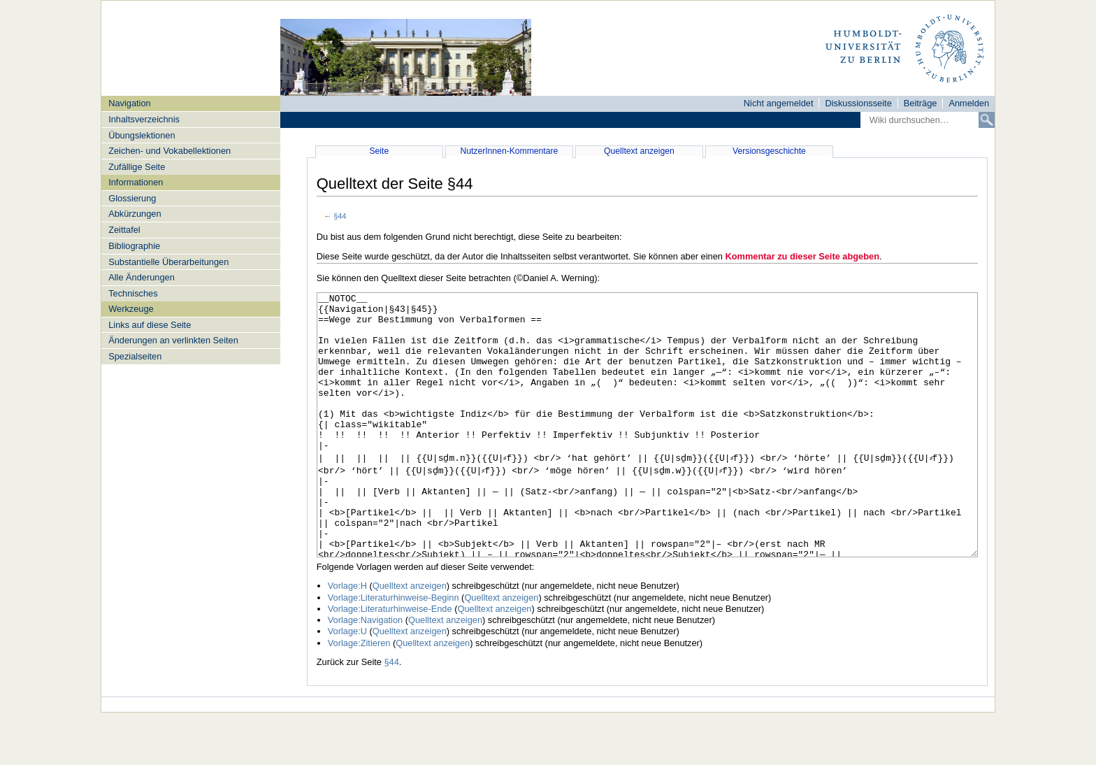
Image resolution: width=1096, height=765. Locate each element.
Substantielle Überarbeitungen (168, 262)
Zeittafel (124, 229)
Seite (379, 151)
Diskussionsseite (858, 103)
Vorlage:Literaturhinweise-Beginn (393, 650)
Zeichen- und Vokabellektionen (169, 150)
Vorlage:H (347, 638)
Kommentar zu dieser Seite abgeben (802, 256)
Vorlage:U (347, 683)
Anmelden (969, 103)
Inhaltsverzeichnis (144, 119)
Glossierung (132, 198)
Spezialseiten (134, 356)
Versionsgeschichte (769, 151)
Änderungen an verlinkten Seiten (173, 340)
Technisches (132, 293)
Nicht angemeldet (779, 103)
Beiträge (920, 103)
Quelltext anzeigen (639, 151)
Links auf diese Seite (149, 325)
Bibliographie (134, 246)
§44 (339, 216)
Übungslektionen (141, 135)
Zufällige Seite (136, 167)
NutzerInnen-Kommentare (509, 151)
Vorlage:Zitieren (359, 695)
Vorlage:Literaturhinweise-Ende (390, 661)
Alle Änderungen (141, 277)
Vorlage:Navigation (365, 672)
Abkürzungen (134, 213)
